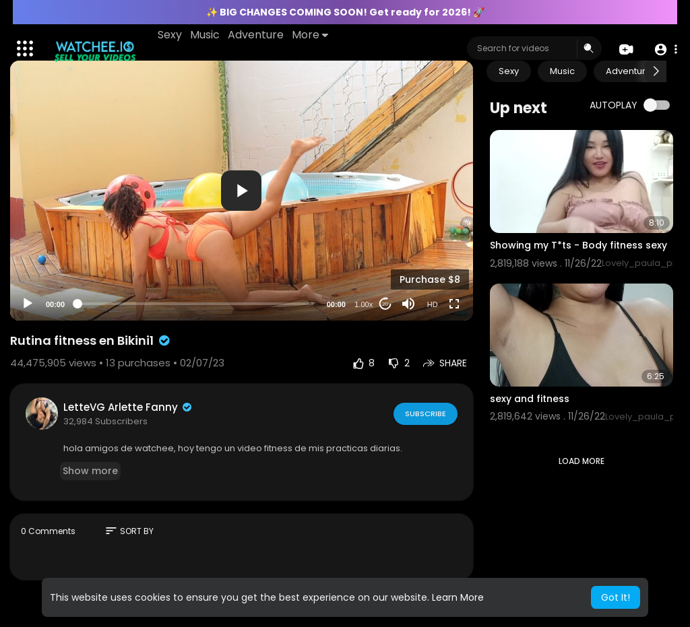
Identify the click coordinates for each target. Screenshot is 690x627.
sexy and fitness (529, 398)
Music (205, 34)
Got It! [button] (615, 597)
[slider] (195, 303)
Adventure (256, 34)
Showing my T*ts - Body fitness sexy (578, 245)
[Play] (27, 303)
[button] (665, 49)
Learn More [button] (458, 597)
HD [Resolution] (432, 304)
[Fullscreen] (454, 303)
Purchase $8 (430, 279)
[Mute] (408, 303)
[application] (241, 191)
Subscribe (424, 412)
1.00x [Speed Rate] (363, 304)
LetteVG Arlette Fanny (128, 407)
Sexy (170, 34)
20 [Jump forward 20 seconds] (385, 304)
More (310, 34)
